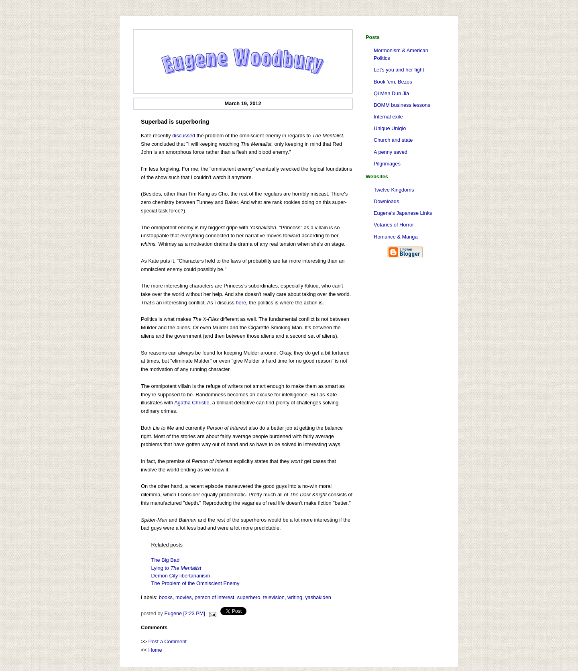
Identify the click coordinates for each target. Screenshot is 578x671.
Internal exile (388, 117)
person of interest (214, 597)
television (274, 597)
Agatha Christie (192, 403)
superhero (249, 597)
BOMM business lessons (402, 105)
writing (294, 597)
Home (155, 650)
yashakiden (318, 597)
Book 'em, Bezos (393, 82)
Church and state (393, 140)
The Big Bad (165, 560)
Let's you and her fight (399, 70)
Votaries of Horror (394, 225)
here (241, 303)
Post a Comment (168, 641)
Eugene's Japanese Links (403, 213)
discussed (183, 136)
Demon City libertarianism (180, 576)
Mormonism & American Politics (401, 54)
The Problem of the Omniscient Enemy (195, 583)
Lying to (176, 568)
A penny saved (390, 152)
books (166, 597)
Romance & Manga (396, 237)
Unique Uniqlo (390, 128)
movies (183, 597)
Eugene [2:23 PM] (184, 613)
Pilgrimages (387, 164)
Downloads (386, 201)
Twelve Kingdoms (394, 190)
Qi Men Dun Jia (391, 93)
